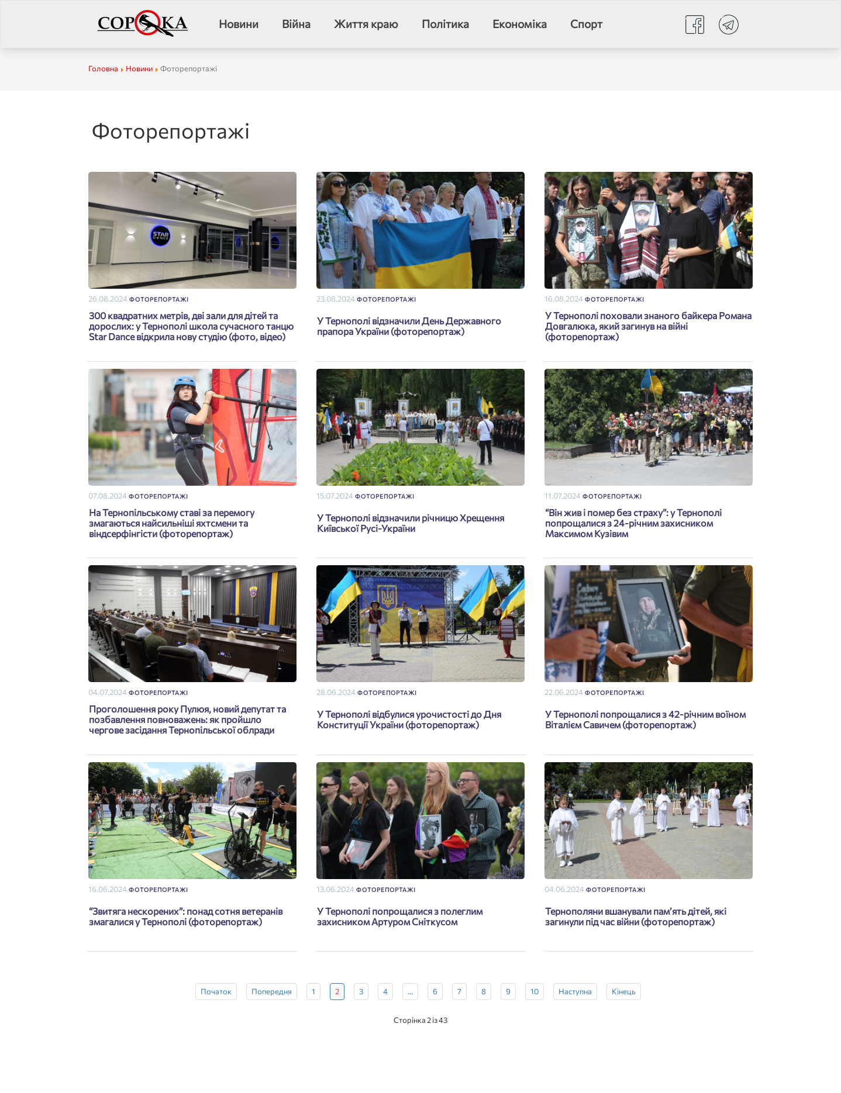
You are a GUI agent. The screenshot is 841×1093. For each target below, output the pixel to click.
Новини (238, 23)
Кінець (624, 991)
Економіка (519, 23)
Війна (296, 23)
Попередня (271, 991)
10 (534, 991)
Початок (216, 991)
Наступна (575, 991)
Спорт (586, 23)
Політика (445, 23)
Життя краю (366, 23)
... (410, 991)
